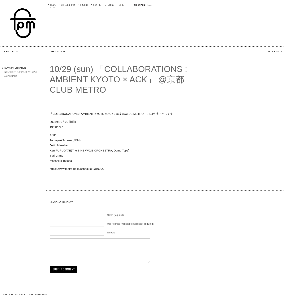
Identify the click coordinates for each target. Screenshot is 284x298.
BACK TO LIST (10, 51)
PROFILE (83, 4)
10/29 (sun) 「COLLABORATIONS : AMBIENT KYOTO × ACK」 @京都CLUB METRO (118, 79)
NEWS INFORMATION (14, 68)
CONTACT (97, 4)
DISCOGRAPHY (67, 4)
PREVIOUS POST (57, 51)
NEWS (52, 4)
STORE (110, 4)
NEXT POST (274, 51)
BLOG (126, 4)
